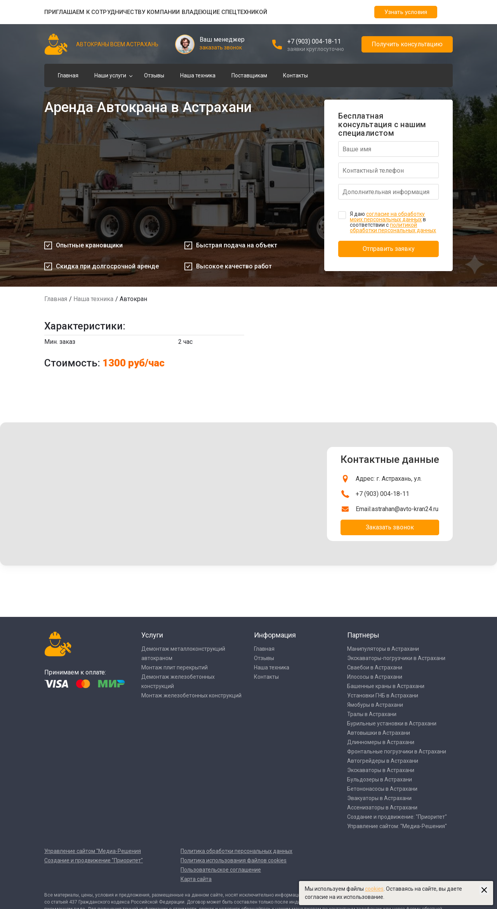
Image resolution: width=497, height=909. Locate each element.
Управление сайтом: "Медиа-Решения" (397, 826)
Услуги (152, 635)
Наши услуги (110, 75)
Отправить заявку (389, 248)
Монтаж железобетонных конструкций (191, 695)
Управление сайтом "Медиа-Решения (92, 851)
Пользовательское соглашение (221, 870)
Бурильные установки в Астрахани (391, 723)
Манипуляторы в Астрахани (383, 649)
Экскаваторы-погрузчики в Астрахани (396, 658)
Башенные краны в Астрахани (385, 686)
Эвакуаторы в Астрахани (379, 798)
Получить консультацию (407, 44)
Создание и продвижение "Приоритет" (93, 860)
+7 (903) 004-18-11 (314, 41)
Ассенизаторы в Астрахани (382, 807)
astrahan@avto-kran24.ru (405, 509)
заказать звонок (221, 47)
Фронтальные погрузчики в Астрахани (396, 751)
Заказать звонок (390, 527)
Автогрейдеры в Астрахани (382, 761)
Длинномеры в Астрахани (380, 742)
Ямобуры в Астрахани (375, 705)
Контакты (295, 75)
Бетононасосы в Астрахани (382, 789)
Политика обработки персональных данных (236, 851)
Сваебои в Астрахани (374, 667)
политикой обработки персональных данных (393, 227)
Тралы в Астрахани (371, 714)
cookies (374, 889)
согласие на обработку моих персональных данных (387, 216)
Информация (275, 635)
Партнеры (363, 635)
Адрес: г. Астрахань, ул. (389, 478)
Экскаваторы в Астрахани (380, 770)
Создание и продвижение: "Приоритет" (397, 817)
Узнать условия (405, 12)
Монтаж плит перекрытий (174, 667)
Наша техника (197, 75)
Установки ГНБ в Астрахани (382, 695)
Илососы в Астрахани (374, 677)
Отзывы (154, 75)
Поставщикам (249, 75)
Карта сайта (196, 879)
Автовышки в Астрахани (378, 733)
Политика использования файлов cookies (234, 860)
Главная (68, 75)
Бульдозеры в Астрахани (379, 779)
